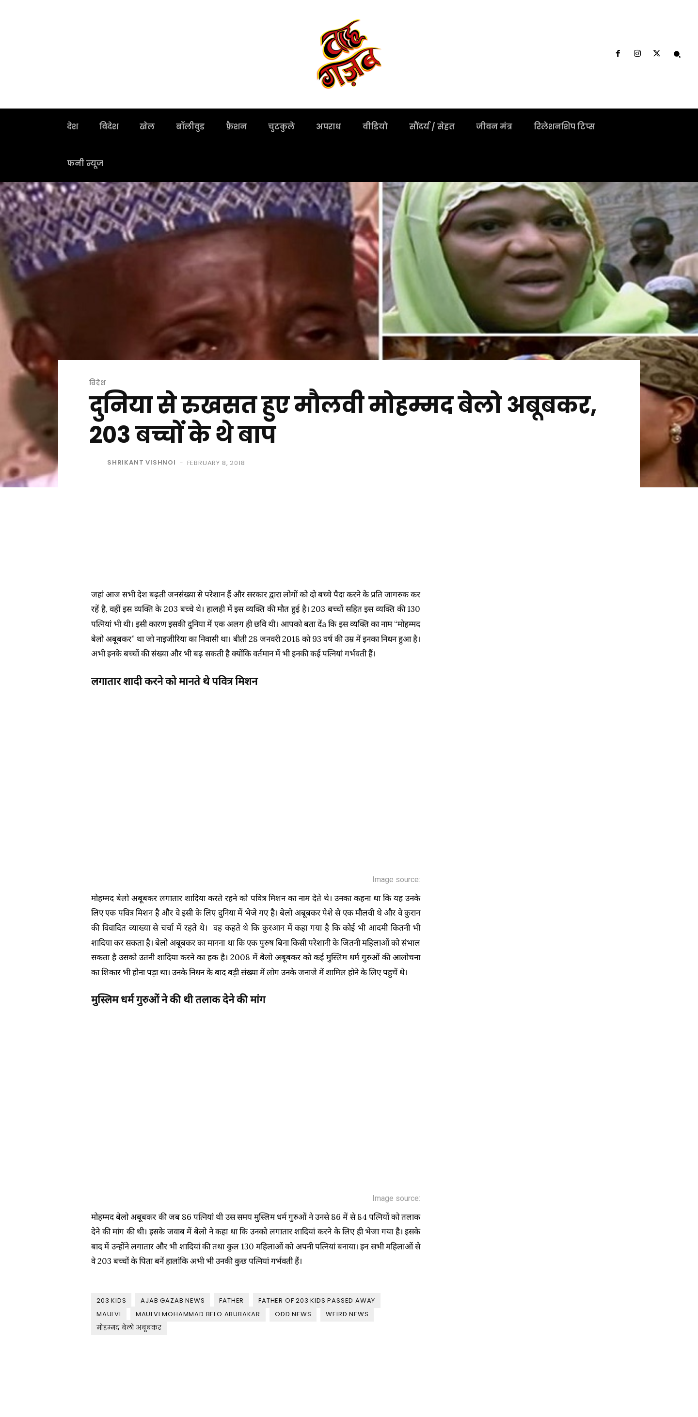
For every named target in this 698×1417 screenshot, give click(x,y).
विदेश (97, 383)
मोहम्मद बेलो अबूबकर (128, 1327)
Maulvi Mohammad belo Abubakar (198, 1314)
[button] (677, 54)
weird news (347, 1314)
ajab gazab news (173, 1300)
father (231, 1300)
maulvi (108, 1314)
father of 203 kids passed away (316, 1300)
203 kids (111, 1300)
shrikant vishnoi (141, 462)
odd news (293, 1314)
